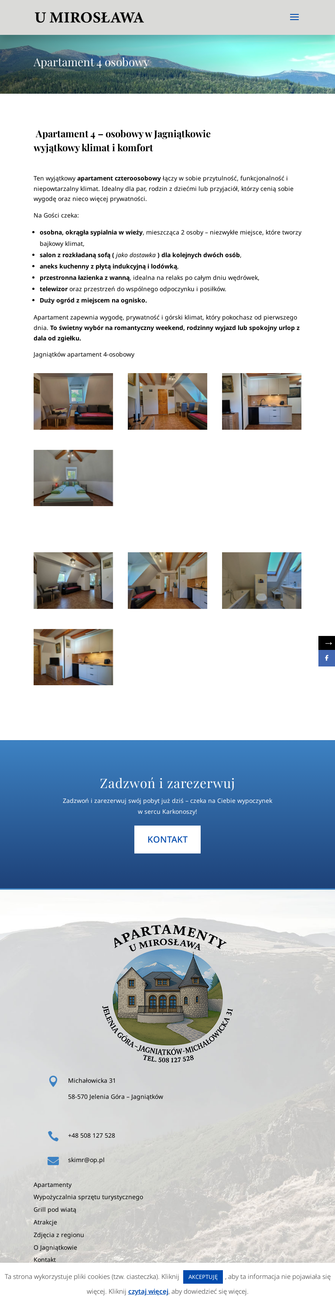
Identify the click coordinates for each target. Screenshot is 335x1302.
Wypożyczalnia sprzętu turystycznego (88, 1197)
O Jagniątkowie (55, 1247)
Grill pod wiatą (55, 1209)
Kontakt (45, 1259)
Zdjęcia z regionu (59, 1235)
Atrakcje (45, 1222)
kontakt (167, 839)
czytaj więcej (148, 1291)
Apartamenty (53, 1184)
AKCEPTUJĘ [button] (203, 1277)
